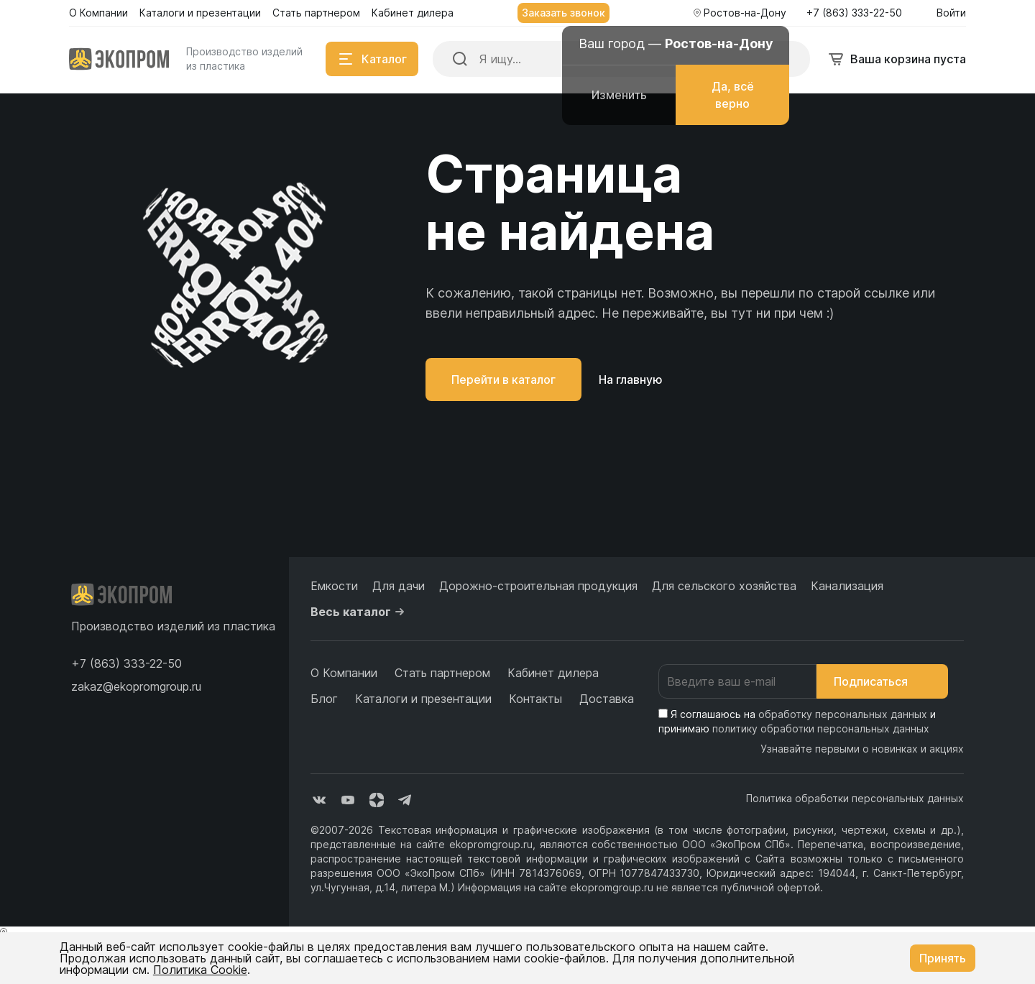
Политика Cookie (200, 969)
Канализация (847, 586)
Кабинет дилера (553, 673)
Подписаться (882, 681)
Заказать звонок (563, 12)
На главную (631, 379)
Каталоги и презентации (423, 698)
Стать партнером (442, 673)
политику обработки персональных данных (820, 728)
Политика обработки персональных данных (855, 798)
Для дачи (398, 586)
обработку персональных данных (842, 714)
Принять (942, 958)
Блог (324, 698)
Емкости (334, 586)
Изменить (619, 95)
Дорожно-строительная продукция (538, 586)
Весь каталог (359, 611)
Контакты (535, 698)
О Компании (343, 673)
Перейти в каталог (503, 379)
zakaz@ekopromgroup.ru (136, 686)
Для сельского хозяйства (724, 586)
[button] (126, 663)
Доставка (606, 698)
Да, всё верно (733, 95)
